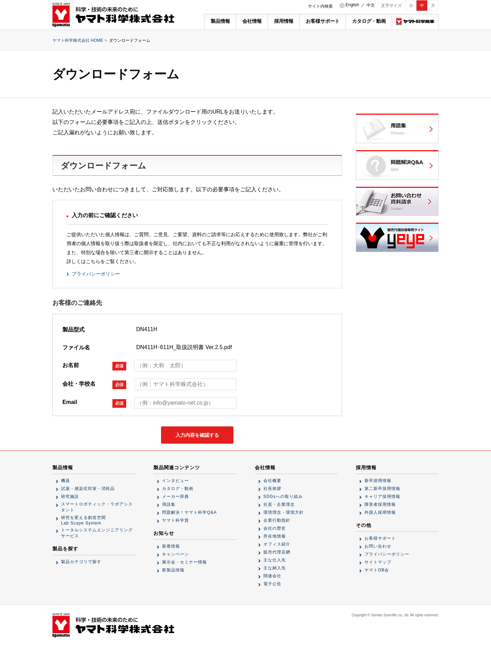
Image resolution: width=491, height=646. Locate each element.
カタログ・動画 (369, 21)
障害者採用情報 (380, 504)
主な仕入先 (274, 560)
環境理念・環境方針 (283, 512)
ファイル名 (76, 347)
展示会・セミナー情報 (184, 562)
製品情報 (220, 21)
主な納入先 (274, 568)
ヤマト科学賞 (175, 520)
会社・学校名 (94, 384)
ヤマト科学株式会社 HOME (77, 40)
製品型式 (73, 329)
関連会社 (272, 575)
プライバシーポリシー (96, 274)
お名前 (94, 366)
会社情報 (252, 21)
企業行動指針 (276, 520)
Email (94, 403)
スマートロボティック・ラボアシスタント (97, 507)
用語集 (169, 504)
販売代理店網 (276, 552)
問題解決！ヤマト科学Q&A (189, 512)
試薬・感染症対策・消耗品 (88, 488)
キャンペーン (175, 554)
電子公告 (272, 583)
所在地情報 (274, 536)
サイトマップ (377, 562)
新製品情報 (173, 570)
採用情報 (283, 21)
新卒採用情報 (377, 480)
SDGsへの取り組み (283, 496)
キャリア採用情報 (382, 496)
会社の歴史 (274, 528)
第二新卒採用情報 (382, 488)
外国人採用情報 (380, 512)
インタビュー (175, 480)
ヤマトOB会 (376, 570)
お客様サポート (323, 21)
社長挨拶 (272, 488)
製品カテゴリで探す (81, 561)
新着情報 (171, 546)
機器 (65, 480)
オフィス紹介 (276, 544)
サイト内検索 (320, 6)
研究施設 (70, 496)
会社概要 (272, 480)
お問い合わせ (377, 546)
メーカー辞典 (175, 496)
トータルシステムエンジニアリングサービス (97, 533)
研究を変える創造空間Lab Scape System (83, 520)
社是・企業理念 (279, 504)
